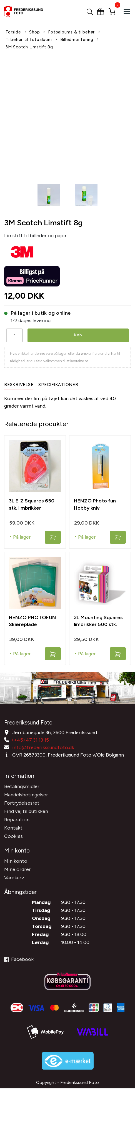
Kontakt (13, 828)
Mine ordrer (17, 869)
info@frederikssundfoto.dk (43, 747)
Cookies (13, 836)
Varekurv (14, 878)
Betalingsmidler (21, 786)
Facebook (19, 959)
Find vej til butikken (26, 811)
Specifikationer (58, 384)
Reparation (16, 820)
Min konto (15, 861)
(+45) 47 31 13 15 (30, 740)
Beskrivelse (18, 384)
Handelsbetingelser (26, 795)
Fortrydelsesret (21, 803)
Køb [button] (78, 335)
